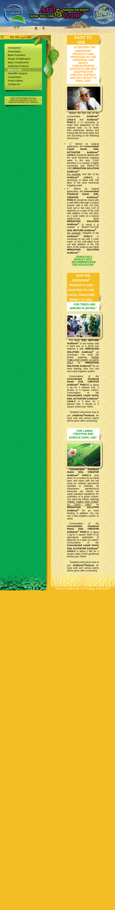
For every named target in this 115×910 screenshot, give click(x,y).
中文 (29, 37)
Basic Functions (16, 55)
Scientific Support (17, 73)
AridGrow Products (18, 66)
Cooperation (14, 77)
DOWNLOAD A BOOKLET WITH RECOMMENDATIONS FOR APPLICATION (84, 260)
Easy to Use (15, 69)
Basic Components (18, 62)
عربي (23, 37)
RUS (17, 37)
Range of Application (19, 58)
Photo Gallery (15, 80)
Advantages (14, 51)
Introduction (14, 47)
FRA (12, 37)
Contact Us (14, 84)
